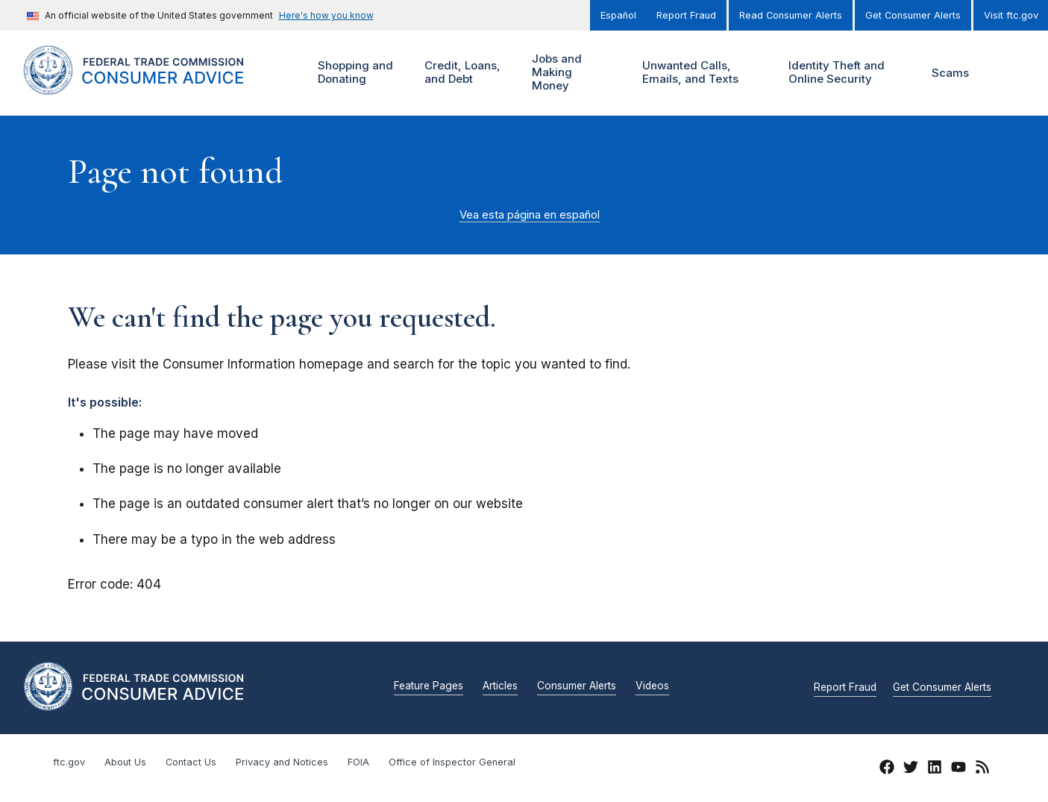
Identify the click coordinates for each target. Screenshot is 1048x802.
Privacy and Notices (282, 762)
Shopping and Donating (353, 72)
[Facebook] (886, 769)
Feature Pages (428, 686)
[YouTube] (958, 769)
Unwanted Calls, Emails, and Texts (700, 72)
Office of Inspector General (452, 762)
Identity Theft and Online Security (840, 72)
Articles (500, 686)
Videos (652, 686)
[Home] (151, 86)
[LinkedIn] (934, 769)
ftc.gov (69, 762)
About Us (125, 762)
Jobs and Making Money (560, 72)
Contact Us (191, 762)
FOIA (358, 762)
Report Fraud (686, 15)
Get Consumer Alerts (913, 15)
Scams (950, 73)
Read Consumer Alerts (790, 15)
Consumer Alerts (576, 686)
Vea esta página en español (529, 215)
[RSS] (982, 769)
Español (618, 15)
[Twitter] (910, 769)
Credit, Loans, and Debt (461, 72)
